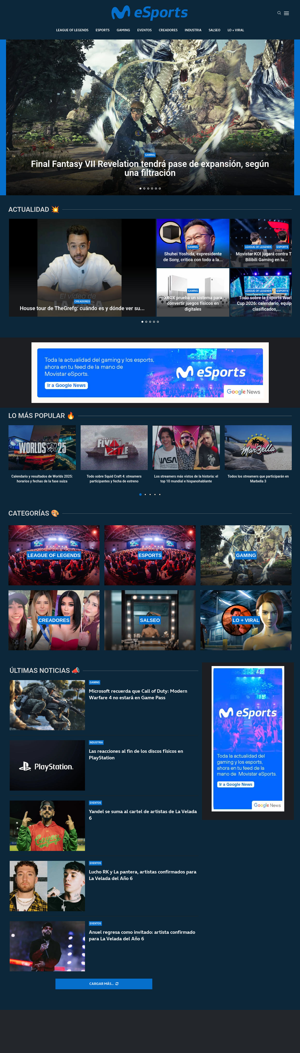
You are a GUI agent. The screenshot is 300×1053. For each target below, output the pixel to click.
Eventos (144, 30)
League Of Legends (72, 30)
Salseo (214, 30)
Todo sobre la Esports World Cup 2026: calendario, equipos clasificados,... (266, 303)
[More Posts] (103, 984)
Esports (102, 30)
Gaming (123, 30)
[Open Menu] (286, 13)
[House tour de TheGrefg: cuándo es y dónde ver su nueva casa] (82, 268)
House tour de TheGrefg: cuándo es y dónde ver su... (82, 308)
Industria (193, 30)
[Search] (279, 13)
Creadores (168, 30)
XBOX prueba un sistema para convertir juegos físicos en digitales (193, 303)
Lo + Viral (236, 30)
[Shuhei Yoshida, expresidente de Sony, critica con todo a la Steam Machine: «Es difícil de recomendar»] (193, 243)
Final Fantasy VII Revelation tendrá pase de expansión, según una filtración (150, 168)
